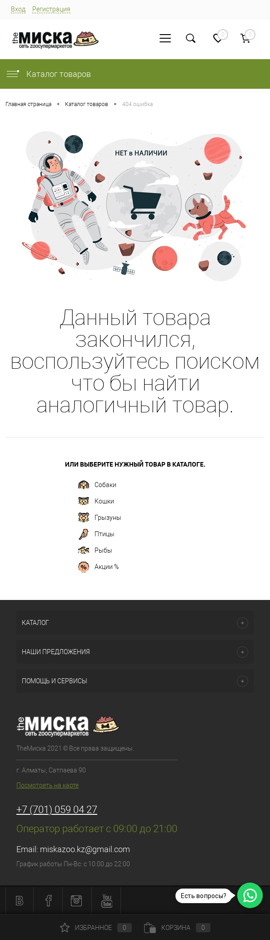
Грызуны (99, 518)
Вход (18, 9)
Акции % (98, 567)
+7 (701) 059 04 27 (56, 809)
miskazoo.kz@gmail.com (85, 849)
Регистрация (51, 9)
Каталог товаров (48, 74)
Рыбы (95, 550)
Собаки (97, 485)
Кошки (96, 501)
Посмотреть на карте (47, 785)
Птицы (96, 534)
